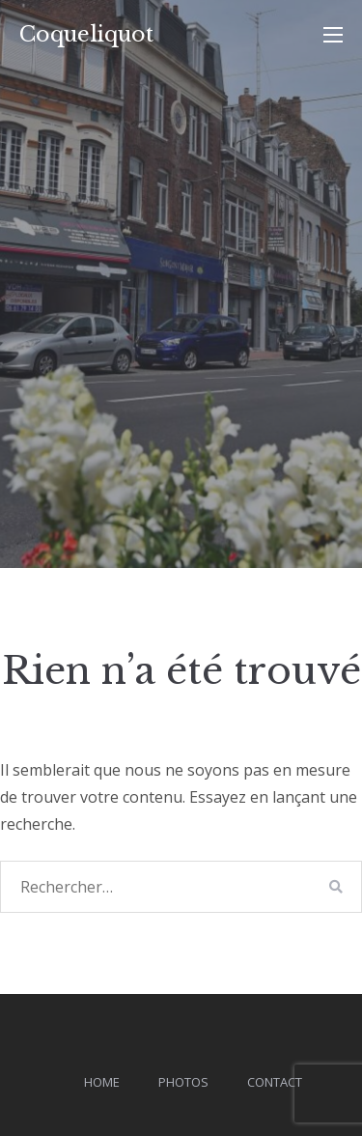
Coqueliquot (86, 34)
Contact (274, 1082)
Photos (183, 1082)
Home (102, 1082)
